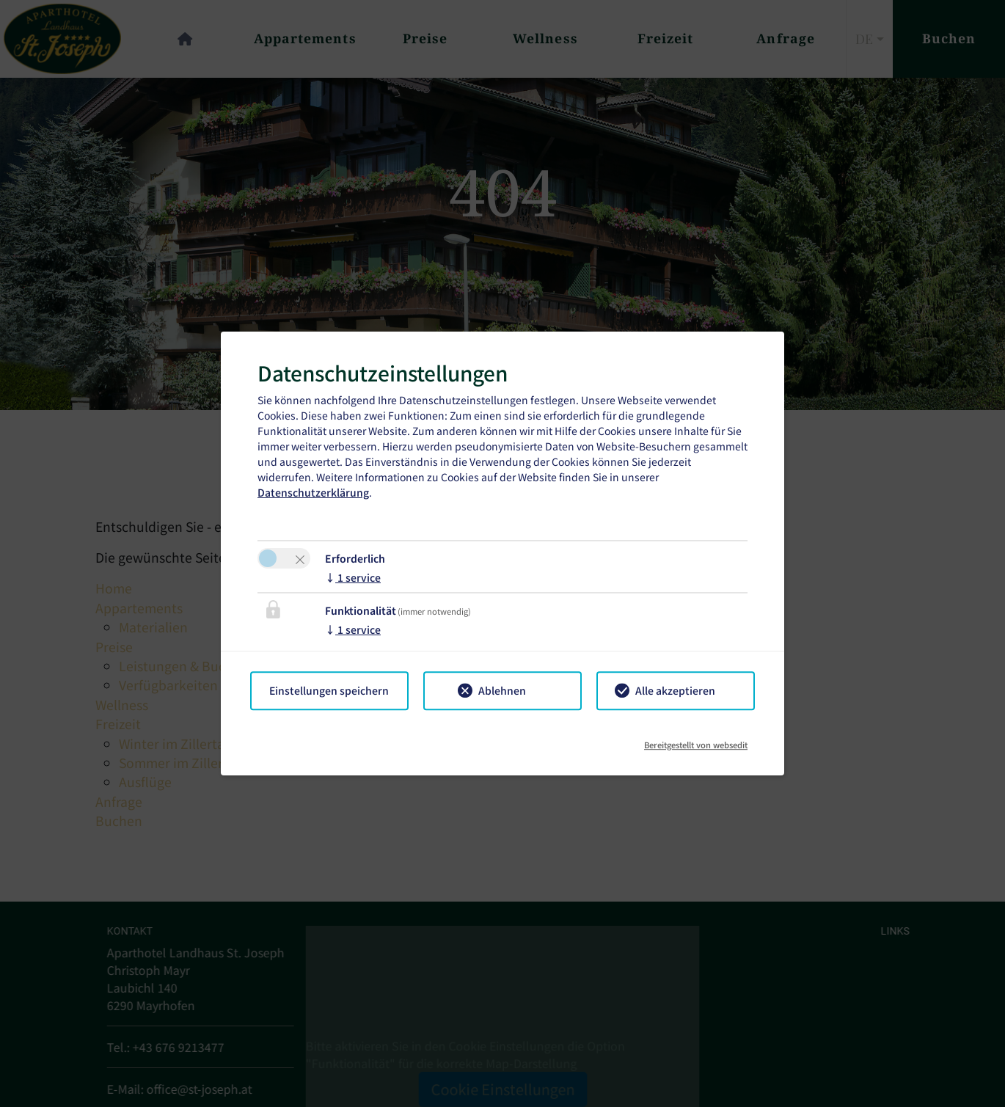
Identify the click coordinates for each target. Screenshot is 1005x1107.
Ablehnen (502, 690)
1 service (353, 577)
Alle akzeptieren (675, 690)
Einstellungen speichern (329, 690)
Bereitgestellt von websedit (696, 740)
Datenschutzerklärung (313, 492)
